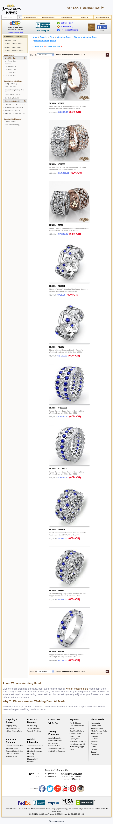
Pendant (83, 17)
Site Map (30, 761)
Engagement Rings (30, 17)
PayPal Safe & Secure (77, 741)
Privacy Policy (32, 726)
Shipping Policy (11, 726)
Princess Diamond (12, 125)
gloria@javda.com (73, 774)
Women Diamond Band (13, 44)
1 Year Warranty (67, 26)
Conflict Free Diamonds (56, 751)
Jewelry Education (101, 17)
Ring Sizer (31, 756)
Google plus (57, 788)
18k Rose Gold (10, 75)
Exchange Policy (12, 748)
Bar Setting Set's (12, 98)
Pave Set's (10, 87)
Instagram (94, 741)
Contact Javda (96, 726)
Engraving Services (34, 748)
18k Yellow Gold (10, 70)
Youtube (65, 788)
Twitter (93, 747)
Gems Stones (53, 743)
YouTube (94, 749)
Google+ (94, 752)
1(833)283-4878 (91, 8)
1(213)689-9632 (50, 776)
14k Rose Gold (10, 72)
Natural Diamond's (48, 17)
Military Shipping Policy (14, 731)
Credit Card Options (77, 731)
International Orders (13, 728)
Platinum (8, 64)
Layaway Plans (75, 739)
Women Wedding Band (12, 37)
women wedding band (77, 689)
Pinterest (94, 744)
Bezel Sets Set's (15, 101)
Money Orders (75, 736)
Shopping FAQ (32, 759)
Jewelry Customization (35, 746)
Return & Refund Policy (14, 746)
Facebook (94, 739)
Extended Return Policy (14, 751)
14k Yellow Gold (10, 61)
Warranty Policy (11, 756)
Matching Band (10, 40)
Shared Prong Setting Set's (14, 91)
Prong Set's (11, 84)
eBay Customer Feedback (15, 32)
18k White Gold (10, 67)
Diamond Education (55, 740)
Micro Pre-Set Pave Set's (15, 107)
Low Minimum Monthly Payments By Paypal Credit (77, 746)
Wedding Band (66, 17)
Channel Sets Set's (13, 95)
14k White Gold (15, 58)
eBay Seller (95, 754)
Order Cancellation (12, 754)
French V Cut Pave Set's (14, 113)
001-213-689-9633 (77, 814)
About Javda (95, 723)
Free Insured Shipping (69, 30)
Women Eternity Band (13, 47)
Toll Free (55, 723)
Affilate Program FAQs (99, 731)
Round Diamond (12, 122)
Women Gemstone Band (13, 51)
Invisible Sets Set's (12, 110)
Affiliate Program (97, 728)
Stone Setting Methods (56, 748)
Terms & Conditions (34, 731)
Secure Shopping (33, 728)
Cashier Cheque (75, 733)
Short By (33, 55)
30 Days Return (67, 23)
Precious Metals (54, 746)
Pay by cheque (75, 723)
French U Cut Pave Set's (15, 104)
